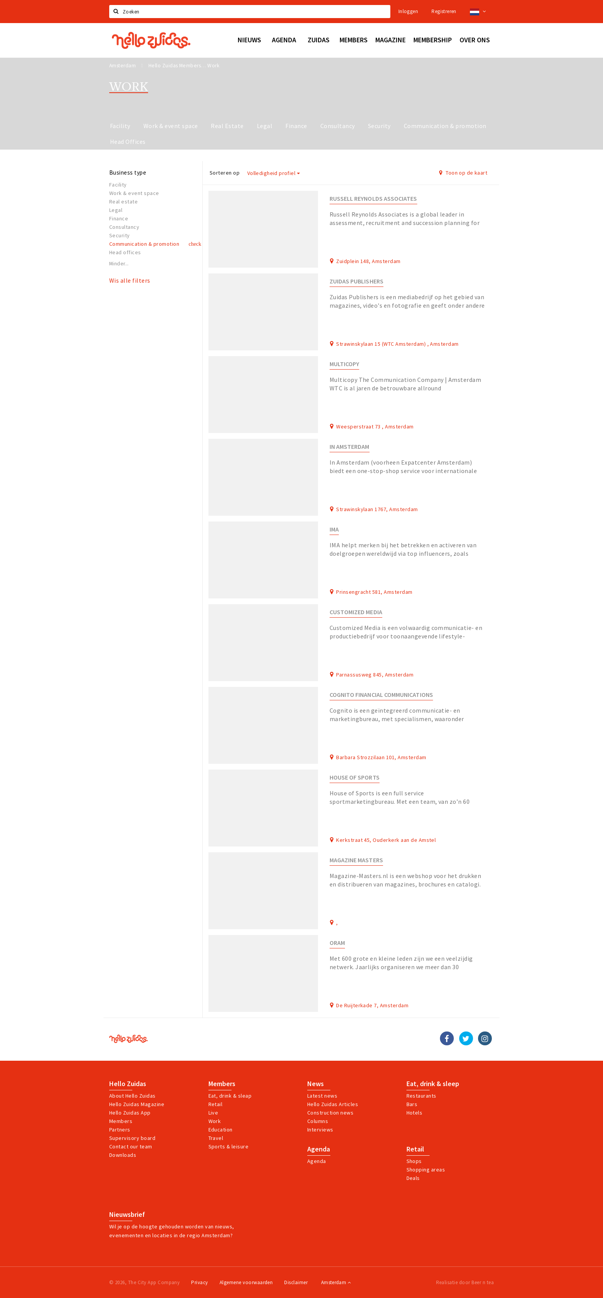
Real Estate (227, 126)
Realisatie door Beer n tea (465, 1282)
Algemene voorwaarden (246, 1282)
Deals (413, 1178)
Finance (296, 126)
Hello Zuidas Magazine (136, 1104)
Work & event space (170, 126)
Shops (414, 1161)
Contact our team (130, 1146)
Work (214, 1121)
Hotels (414, 1112)
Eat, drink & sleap (230, 1095)
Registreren (443, 11)
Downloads (122, 1154)
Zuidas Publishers (356, 281)
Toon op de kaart (463, 172)
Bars (412, 1104)
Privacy (199, 1282)
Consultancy (337, 126)
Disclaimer (296, 1282)
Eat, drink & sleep (432, 1084)
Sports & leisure (228, 1146)
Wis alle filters (129, 280)
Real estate (123, 201)
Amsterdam (336, 1282)
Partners (119, 1129)
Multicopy (345, 364)
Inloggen (408, 11)
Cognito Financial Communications (381, 694)
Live (213, 1112)
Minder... (119, 263)
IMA (334, 529)
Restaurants (421, 1095)
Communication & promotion (445, 126)
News (315, 1084)
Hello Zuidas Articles (332, 1104)
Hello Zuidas (127, 1084)
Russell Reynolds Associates (373, 198)
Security (379, 126)
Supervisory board (132, 1138)
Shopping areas (425, 1169)
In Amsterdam (350, 446)
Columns (317, 1121)
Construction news (330, 1112)
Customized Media (356, 612)
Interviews (320, 1129)
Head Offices (128, 141)
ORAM (337, 942)
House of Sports (355, 777)
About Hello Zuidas (132, 1095)
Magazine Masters (356, 860)
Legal (264, 126)
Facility (120, 126)
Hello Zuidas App (130, 1112)
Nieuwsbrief (127, 1214)
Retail (215, 1104)
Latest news (322, 1095)
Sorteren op (225, 172)
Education (220, 1129)
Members (120, 1121)
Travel (215, 1138)
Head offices (125, 252)
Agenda (318, 1149)
